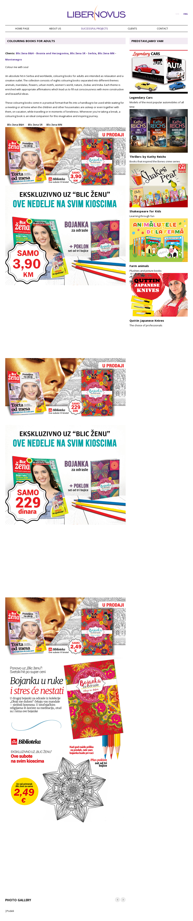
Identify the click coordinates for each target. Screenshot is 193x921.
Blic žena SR (77, 53)
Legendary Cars (141, 97)
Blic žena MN (106, 53)
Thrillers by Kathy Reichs (148, 157)
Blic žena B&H (25, 53)
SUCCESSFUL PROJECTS (94, 28)
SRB (177, 14)
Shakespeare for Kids (145, 211)
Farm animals (139, 266)
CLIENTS (132, 28)
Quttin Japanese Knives (147, 320)
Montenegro (13, 59)
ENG (185, 14)
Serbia (92, 53)
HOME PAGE (22, 28)
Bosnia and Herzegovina (52, 53)
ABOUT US (55, 28)
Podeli (10, 911)
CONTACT (162, 28)
